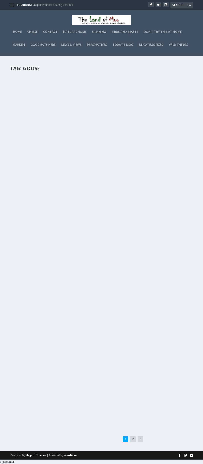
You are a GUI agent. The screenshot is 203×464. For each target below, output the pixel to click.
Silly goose (24, 381)
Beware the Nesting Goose (106, 139)
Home (17, 34)
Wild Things (178, 47)
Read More (23, 121)
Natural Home (74, 34)
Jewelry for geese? (98, 376)
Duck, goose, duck (30, 321)
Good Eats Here (42, 47)
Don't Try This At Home (163, 34)
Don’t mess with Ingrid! (34, 262)
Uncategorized (151, 47)
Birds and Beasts (125, 34)
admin (20, 85)
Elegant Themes (36, 455)
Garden (19, 47)
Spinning (99, 34)
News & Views (71, 47)
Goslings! (22, 139)
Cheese (32, 34)
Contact (50, 34)
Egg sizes (91, 317)
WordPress (71, 455)
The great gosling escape (36, 79)
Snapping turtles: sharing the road (53, 4)
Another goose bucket (103, 198)
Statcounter (7, 461)
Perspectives (97, 47)
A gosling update (98, 79)
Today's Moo (122, 47)
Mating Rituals (96, 257)
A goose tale (25, 202)
